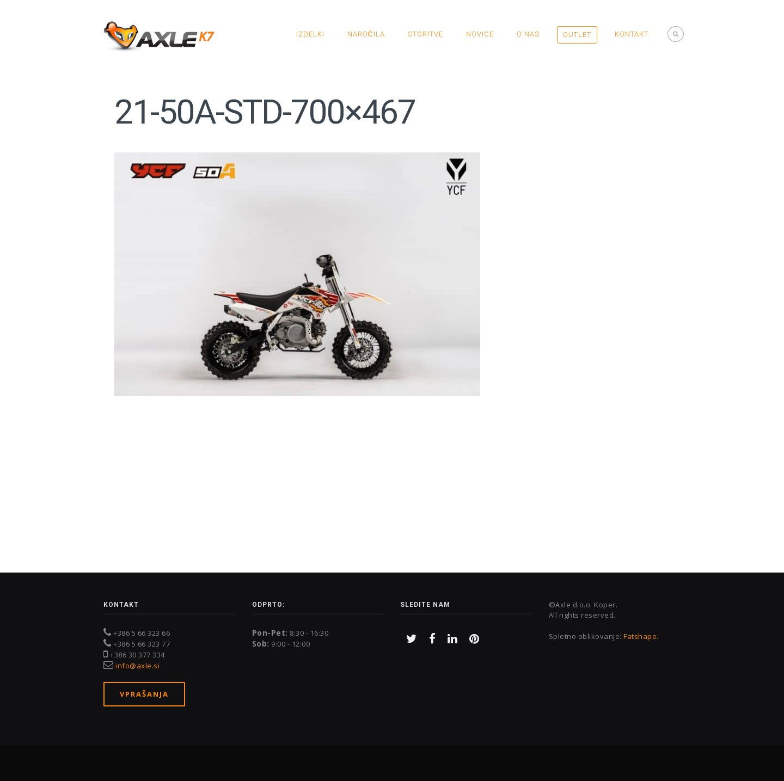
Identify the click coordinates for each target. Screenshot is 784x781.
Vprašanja (144, 694)
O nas (528, 34)
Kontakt (631, 34)
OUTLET (577, 34)
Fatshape (640, 636)
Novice (480, 34)
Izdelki (310, 34)
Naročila (366, 34)
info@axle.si (137, 666)
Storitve (425, 34)
